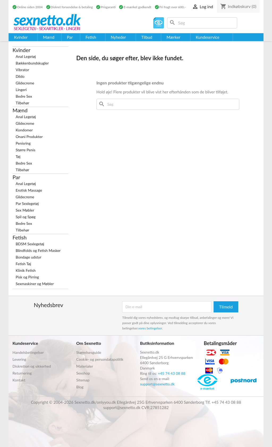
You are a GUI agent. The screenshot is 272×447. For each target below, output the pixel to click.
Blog (79, 387)
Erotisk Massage (29, 190)
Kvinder (21, 50)
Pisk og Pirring (27, 277)
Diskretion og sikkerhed (31, 366)
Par (16, 177)
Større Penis (25, 150)
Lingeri (21, 89)
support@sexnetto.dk (157, 384)
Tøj (18, 156)
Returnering (22, 373)
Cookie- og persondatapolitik (99, 359)
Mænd (20, 110)
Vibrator (22, 69)
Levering (19, 359)
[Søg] (202, 22)
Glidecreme (25, 83)
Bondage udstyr (28, 257)
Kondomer (24, 130)
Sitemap (83, 380)
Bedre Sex (24, 96)
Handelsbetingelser (28, 352)
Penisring (23, 143)
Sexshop (83, 373)
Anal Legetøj (26, 56)
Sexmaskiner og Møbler (35, 283)
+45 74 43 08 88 (171, 373)
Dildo (20, 76)
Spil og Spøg (26, 216)
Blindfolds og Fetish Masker (38, 250)
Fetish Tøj (23, 263)
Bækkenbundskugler (32, 63)
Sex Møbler (25, 210)
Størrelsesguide (88, 352)
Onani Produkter (29, 136)
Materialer (84, 366)
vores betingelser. (150, 328)
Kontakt (19, 380)
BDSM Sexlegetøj (30, 244)
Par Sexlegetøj (27, 203)
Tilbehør (22, 103)
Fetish (19, 237)
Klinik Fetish (26, 270)
